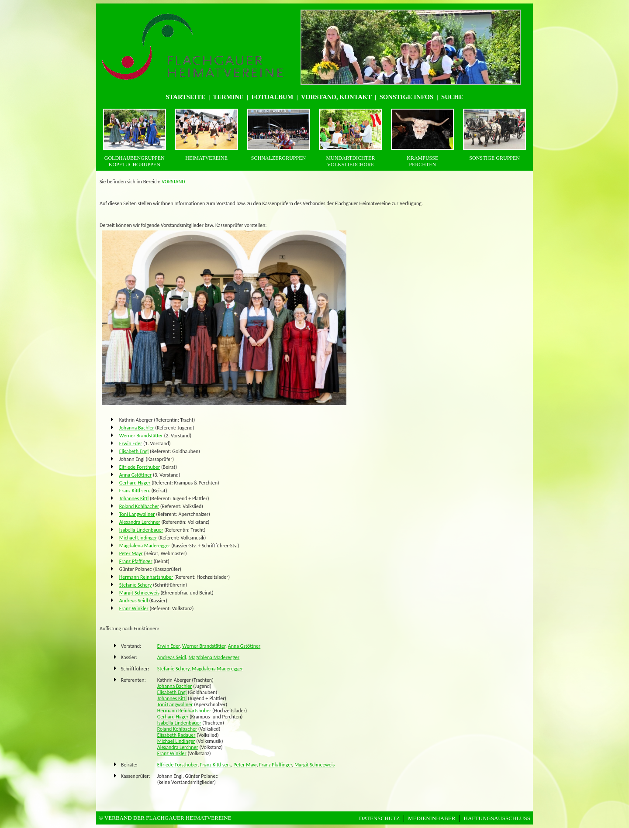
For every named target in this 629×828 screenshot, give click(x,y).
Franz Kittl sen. (134, 491)
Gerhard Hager (135, 483)
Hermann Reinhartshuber (146, 577)
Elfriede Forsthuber (139, 467)
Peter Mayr (131, 553)
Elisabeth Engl (134, 451)
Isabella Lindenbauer (141, 530)
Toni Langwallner (137, 514)
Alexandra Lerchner (139, 522)
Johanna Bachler (136, 428)
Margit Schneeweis (139, 593)
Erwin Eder (130, 443)
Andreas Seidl (133, 601)
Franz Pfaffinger (135, 561)
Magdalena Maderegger (144, 546)
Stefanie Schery (135, 585)
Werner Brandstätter (141, 436)
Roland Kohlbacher (139, 506)
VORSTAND (173, 182)
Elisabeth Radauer (176, 735)
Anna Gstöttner (135, 475)
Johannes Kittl (134, 498)
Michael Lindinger (138, 538)
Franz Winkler (134, 608)
